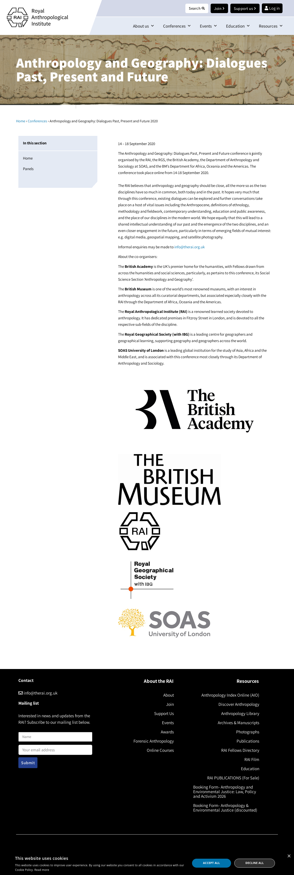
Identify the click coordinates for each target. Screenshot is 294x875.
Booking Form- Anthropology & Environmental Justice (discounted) (226, 808)
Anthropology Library (239, 713)
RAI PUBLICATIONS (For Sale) (232, 778)
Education (238, 26)
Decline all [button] (255, 863)
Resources (271, 26)
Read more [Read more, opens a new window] (41, 870)
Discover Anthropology (238, 704)
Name (23, 729)
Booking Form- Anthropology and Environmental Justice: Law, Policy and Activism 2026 (225, 791)
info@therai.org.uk (189, 247)
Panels (28, 169)
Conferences (177, 26)
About (167, 695)
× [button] (289, 856)
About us (143, 26)
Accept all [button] (211, 863)
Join (169, 704)
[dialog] (147, 863)
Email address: (55, 748)
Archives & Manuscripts (237, 723)
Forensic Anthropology (153, 741)
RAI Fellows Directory (239, 750)
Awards (166, 732)
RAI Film (250, 759)
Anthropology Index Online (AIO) (229, 695)
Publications (247, 741)
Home (20, 121)
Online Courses (159, 750)
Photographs (246, 732)
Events (208, 26)
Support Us (163, 713)
